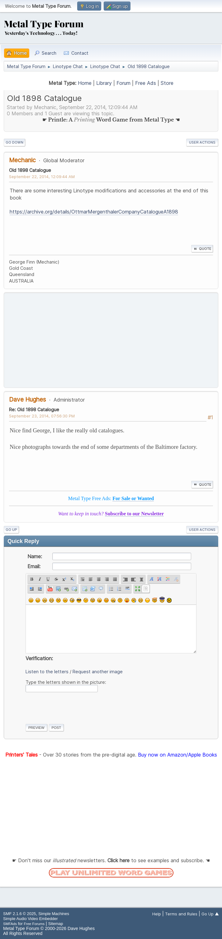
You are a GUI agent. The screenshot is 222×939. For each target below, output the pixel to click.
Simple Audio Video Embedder (30, 918)
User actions (202, 142)
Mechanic (22, 160)
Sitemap (55, 923)
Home (85, 83)
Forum (123, 83)
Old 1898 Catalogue (30, 170)
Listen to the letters (47, 671)
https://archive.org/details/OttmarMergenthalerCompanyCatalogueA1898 (94, 212)
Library (104, 83)
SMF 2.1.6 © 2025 (19, 913)
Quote (202, 248)
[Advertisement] (111, 340)
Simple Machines (53, 913)
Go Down (14, 142)
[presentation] (73, 707)
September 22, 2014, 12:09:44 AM (42, 176)
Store (167, 83)
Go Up (11, 529)
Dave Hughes (27, 399)
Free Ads (145, 83)
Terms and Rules (181, 913)
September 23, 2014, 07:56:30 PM (42, 415)
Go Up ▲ (210, 913)
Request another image (98, 671)
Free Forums (34, 924)
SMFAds (10, 924)
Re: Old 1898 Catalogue (34, 409)
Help (156, 913)
